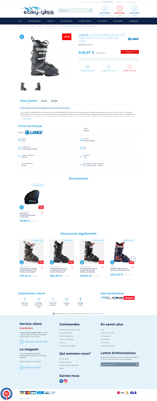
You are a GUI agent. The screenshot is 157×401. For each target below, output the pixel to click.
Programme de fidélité (67, 346)
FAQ (102, 330)
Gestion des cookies (108, 346)
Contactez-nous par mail (36, 342)
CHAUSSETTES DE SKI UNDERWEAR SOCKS (59, 213)
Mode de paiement (66, 336)
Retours (62, 342)
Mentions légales (65, 362)
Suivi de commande (66, 339)
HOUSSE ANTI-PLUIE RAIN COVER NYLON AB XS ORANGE (29, 214)
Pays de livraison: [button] (131, 2)
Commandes (69, 324)
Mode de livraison (65, 333)
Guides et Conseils (107, 333)
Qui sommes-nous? (75, 353)
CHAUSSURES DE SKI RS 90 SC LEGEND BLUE (120, 268)
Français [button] (118, 2)
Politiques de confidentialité (69, 365)
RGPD (61, 368)
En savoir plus (112, 324)
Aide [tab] (54, 101)
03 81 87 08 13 (107, 2)
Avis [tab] (44, 101)
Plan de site (105, 342)
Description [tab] (28, 100)
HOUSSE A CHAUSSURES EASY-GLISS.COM (88, 214)
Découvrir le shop (33, 368)
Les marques (105, 339)
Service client (64, 359)
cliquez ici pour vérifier (96, 313)
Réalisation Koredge (25, 398)
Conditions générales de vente (70, 330)
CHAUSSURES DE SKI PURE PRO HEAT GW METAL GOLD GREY (28, 269)
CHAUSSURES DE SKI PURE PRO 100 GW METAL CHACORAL (88, 269)
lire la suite (26, 119)
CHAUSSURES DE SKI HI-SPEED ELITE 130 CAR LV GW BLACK (58, 269)
